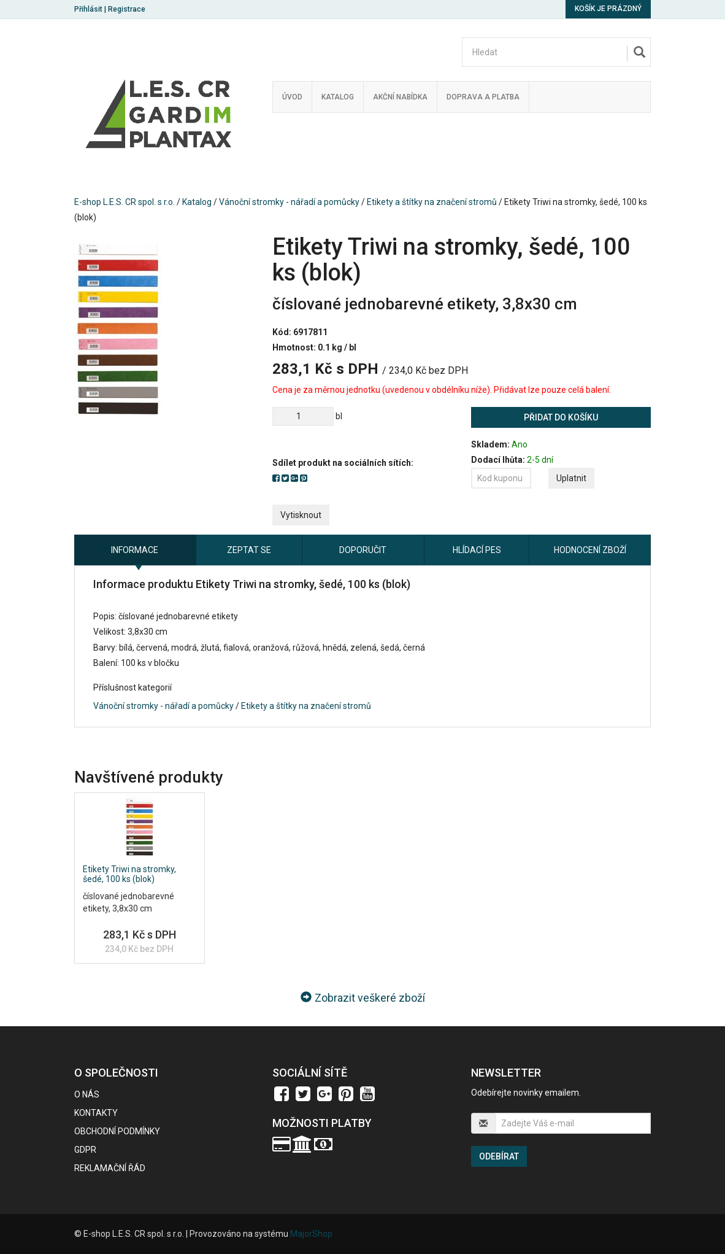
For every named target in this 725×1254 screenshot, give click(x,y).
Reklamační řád (109, 1168)
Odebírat (499, 1156)
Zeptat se (249, 550)
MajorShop (311, 1234)
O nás (86, 1094)
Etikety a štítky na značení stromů (432, 202)
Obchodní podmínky (117, 1131)
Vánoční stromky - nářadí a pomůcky (289, 202)
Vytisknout (300, 515)
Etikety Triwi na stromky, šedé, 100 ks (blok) (129, 873)
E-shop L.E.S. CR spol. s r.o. (124, 202)
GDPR (85, 1150)
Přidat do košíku (561, 417)
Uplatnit (571, 478)
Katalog (337, 97)
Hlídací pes (477, 550)
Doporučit (362, 550)
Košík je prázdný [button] (608, 8)
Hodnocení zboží (590, 550)
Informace (134, 550)
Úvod (292, 97)
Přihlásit (88, 9)
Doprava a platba (483, 97)
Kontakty (96, 1113)
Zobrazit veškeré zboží (363, 997)
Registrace (126, 9)
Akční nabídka (400, 97)
